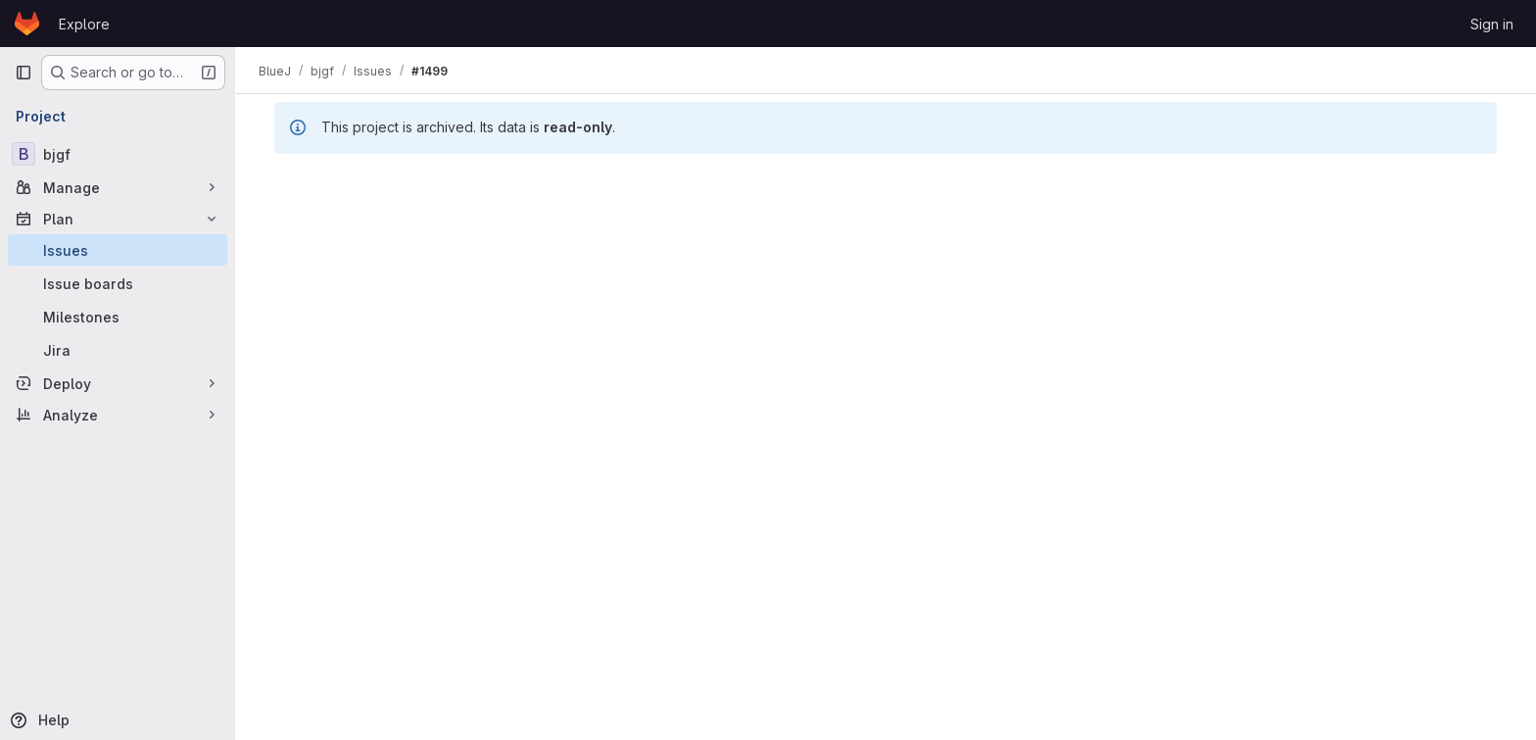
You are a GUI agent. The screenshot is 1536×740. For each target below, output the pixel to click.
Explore (84, 24)
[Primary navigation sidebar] (23, 72)
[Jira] (117, 350)
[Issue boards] (117, 283)
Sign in (1491, 24)
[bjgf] (117, 154)
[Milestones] (117, 316)
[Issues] (117, 250)
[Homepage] (27, 23)
